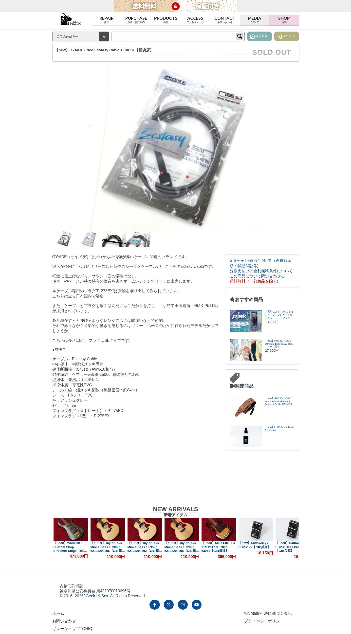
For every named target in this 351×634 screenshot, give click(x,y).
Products (166, 20)
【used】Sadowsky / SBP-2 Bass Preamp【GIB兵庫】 (291, 547)
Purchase (136, 20)
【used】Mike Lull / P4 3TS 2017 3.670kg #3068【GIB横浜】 (218, 547)
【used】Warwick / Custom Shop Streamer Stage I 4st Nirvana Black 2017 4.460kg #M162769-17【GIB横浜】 (70, 552)
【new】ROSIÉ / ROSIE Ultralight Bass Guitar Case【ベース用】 (279, 343)
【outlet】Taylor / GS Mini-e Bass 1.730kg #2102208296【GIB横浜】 (106, 549)
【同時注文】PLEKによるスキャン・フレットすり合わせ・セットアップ (279, 314)
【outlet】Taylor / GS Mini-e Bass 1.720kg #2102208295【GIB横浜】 (180, 549)
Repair (106, 20)
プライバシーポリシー (264, 621)
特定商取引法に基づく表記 (268, 613)
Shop (284, 20)
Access (195, 20)
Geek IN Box (97, 596)
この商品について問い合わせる (257, 276)
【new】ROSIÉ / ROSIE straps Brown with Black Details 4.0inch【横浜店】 (279, 401)
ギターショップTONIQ (72, 629)
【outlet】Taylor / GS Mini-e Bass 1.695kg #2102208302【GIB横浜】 (143, 549)
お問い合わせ (64, 621)
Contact (225, 20)
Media (254, 20)
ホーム (58, 613)
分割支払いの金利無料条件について (261, 271)
